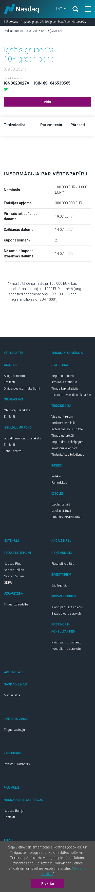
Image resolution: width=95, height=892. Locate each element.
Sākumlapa (11, 22)
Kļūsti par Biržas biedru (67, 607)
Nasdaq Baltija (14, 811)
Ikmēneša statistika (64, 382)
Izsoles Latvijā (60, 504)
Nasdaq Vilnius (14, 576)
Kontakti (9, 817)
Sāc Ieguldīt (59, 585)
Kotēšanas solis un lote (67, 429)
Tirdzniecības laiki (63, 423)
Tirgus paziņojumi (16, 730)
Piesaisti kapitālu (62, 563)
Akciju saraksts (14, 376)
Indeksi (56, 476)
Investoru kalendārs (64, 448)
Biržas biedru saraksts (66, 613)
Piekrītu (47, 883)
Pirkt (47, 102)
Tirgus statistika (62, 376)
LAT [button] (59, 9)
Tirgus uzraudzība (16, 604)
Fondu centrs (13, 451)
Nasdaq (21, 9)
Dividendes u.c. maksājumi (22, 388)
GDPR (8, 582)
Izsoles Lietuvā (61, 511)
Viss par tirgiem (62, 416)
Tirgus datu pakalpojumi (67, 442)
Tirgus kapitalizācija (64, 388)
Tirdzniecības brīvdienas (67, 454)
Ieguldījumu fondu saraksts (22, 438)
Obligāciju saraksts (17, 410)
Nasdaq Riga (12, 563)
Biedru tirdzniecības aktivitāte (71, 395)
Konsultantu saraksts (66, 649)
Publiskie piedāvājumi (66, 517)
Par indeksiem (60, 482)
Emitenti (9, 382)
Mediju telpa (12, 695)
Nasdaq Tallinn (14, 570)
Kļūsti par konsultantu (66, 642)
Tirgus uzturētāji (62, 435)
